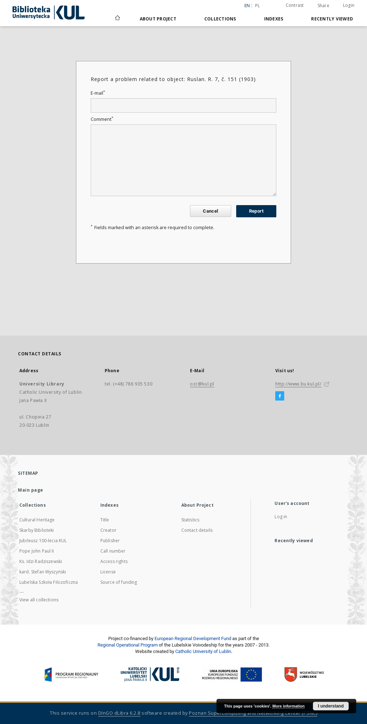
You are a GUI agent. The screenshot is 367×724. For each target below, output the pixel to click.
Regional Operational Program (127, 645)
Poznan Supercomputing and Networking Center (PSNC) (253, 713)
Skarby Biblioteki (36, 530)
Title (104, 520)
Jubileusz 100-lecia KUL (43, 541)
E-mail (98, 93)
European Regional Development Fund (192, 638)
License (108, 572)
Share (323, 6)
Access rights (114, 561)
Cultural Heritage (37, 520)
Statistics (190, 520)
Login (348, 5)
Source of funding (118, 582)
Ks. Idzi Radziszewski (40, 561)
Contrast (295, 5)
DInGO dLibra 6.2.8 (119, 713)
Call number (113, 551)
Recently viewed (332, 19)
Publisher (110, 541)
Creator (108, 530)
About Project (158, 19)
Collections (220, 19)
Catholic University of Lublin (203, 651)
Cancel (210, 211)
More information (288, 706)
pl (257, 5)
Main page (30, 490)
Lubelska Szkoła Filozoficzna (48, 582)
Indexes (273, 19)
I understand (331, 706)
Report (256, 211)
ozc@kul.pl (202, 384)
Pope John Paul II (36, 551)
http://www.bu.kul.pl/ (298, 384)
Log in (281, 517)
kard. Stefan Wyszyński (42, 572)
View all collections (38, 600)
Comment (102, 119)
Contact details (197, 530)
